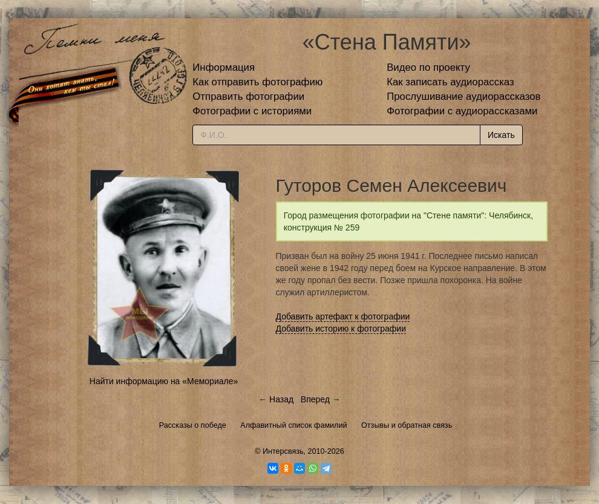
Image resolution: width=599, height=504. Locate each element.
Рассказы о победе (192, 425)
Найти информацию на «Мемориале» (164, 381)
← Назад (275, 399)
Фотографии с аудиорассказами (462, 111)
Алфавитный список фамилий (293, 425)
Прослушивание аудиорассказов (463, 96)
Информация (223, 67)
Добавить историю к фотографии (341, 328)
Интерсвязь (283, 451)
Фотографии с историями (252, 111)
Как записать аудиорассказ (450, 82)
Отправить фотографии (248, 96)
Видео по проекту (428, 67)
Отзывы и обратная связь (406, 425)
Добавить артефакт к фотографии (343, 316)
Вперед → (321, 399)
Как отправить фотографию (257, 82)
